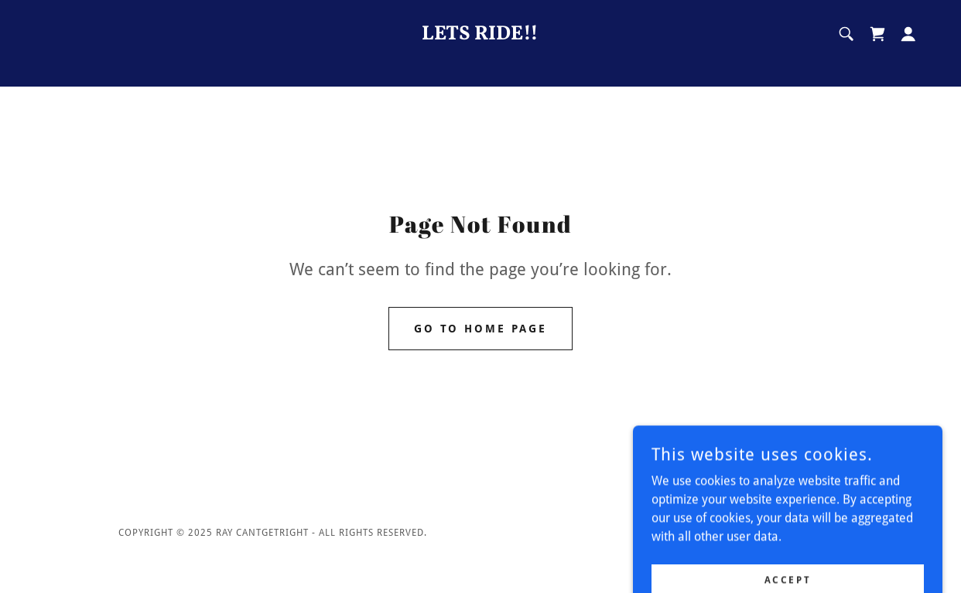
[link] (480, 35)
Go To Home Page (481, 328)
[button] (908, 34)
